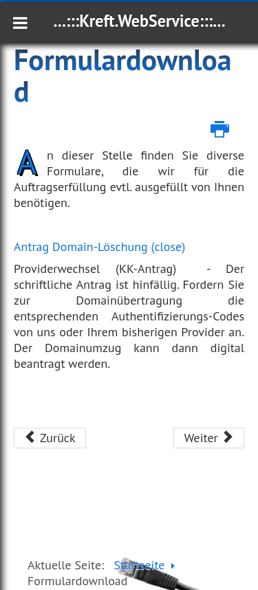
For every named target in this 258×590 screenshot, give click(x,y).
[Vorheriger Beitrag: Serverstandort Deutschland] (50, 438)
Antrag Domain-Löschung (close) (99, 246)
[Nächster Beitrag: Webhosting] (208, 438)
